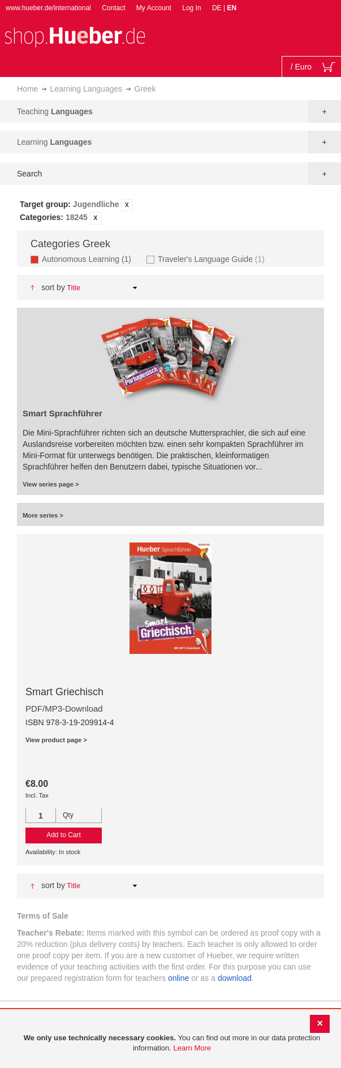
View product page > (56, 740)
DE (217, 8)
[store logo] (74, 36)
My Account (153, 8)
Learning (54, 142)
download (235, 978)
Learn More (192, 1048)
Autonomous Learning (90, 259)
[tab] (170, 211)
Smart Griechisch (64, 691)
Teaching (55, 111)
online (178, 978)
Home (27, 88)
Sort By (53, 287)
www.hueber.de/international (48, 8)
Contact (113, 8)
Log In (191, 8)
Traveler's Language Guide (212, 259)
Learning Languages (86, 88)
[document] (172, 1043)
